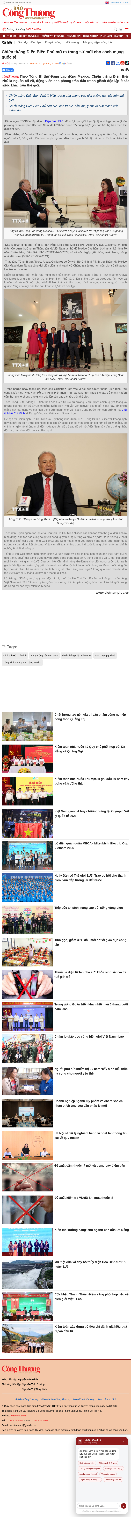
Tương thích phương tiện (89, 1468)
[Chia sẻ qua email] (122, 70)
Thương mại (74, 36)
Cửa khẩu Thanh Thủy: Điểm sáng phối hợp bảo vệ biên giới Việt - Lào (91, 1297)
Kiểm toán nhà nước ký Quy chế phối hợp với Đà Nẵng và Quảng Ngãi (89, 749)
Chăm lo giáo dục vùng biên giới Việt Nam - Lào (89, 1036)
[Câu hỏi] (98, 1506)
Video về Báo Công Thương (55, 1399)
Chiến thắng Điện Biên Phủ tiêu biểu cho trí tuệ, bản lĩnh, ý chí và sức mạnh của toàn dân (63, 108)
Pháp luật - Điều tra (111, 36)
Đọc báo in (91, 22)
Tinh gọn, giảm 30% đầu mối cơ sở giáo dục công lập (90, 942)
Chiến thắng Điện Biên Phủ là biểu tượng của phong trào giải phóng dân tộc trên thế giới (66, 98)
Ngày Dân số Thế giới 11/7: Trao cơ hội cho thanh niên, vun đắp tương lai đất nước (90, 878)
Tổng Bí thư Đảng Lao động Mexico (22, 662)
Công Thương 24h (29, 36)
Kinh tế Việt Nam (40, 22)
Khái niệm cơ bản (86, 1463)
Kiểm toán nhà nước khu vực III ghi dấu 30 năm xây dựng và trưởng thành (91, 781)
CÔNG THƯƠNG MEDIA (15, 22)
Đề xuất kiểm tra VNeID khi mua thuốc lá (83, 1197)
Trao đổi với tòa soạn (84, 1399)
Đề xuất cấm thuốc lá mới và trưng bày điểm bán (89, 1165)
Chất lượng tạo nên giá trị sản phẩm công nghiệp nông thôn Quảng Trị (90, 717)
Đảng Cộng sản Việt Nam (44, 655)
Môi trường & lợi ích (113, 1480)
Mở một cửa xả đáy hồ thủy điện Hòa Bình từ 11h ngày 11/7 (90, 1264)
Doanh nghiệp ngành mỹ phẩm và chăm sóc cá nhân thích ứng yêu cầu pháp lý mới (88, 1103)
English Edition (119, 3)
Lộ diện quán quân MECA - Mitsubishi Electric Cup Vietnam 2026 (91, 846)
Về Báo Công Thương (26, 1399)
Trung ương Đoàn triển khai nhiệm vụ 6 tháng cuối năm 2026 (91, 1007)
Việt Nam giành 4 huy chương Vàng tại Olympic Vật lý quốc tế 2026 (91, 814)
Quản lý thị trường (53, 36)
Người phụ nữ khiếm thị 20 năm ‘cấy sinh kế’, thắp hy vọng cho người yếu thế (91, 1071)
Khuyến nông (53, 42)
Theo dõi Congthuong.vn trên (44, 63)
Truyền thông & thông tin (89, 1480)
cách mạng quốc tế (105, 655)
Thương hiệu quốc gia (67, 22)
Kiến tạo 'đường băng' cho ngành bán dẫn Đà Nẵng (91, 1230)
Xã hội (7, 42)
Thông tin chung (108, 1474)
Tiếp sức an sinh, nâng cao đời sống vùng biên (88, 907)
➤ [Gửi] (124, 1506)
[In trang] (127, 70)
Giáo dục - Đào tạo (29, 42)
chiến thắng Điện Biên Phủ (76, 655)
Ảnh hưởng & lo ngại (88, 1474)
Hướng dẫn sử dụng (113, 1468)
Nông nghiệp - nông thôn (98, 42)
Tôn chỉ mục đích (107, 1399)
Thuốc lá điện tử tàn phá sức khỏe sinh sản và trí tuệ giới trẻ (90, 975)
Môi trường (72, 42)
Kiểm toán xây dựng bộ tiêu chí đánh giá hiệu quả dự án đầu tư (90, 1329)
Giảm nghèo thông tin (115, 22)
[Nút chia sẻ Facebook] (28, 70)
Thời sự (11, 36)
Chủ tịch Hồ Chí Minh (14, 655)
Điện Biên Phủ (54, 121)
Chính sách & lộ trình (108, 1463)
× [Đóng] (124, 1441)
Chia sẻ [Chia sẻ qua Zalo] (7, 70)
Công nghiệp (90, 36)
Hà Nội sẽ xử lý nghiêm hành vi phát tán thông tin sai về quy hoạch (90, 1136)
